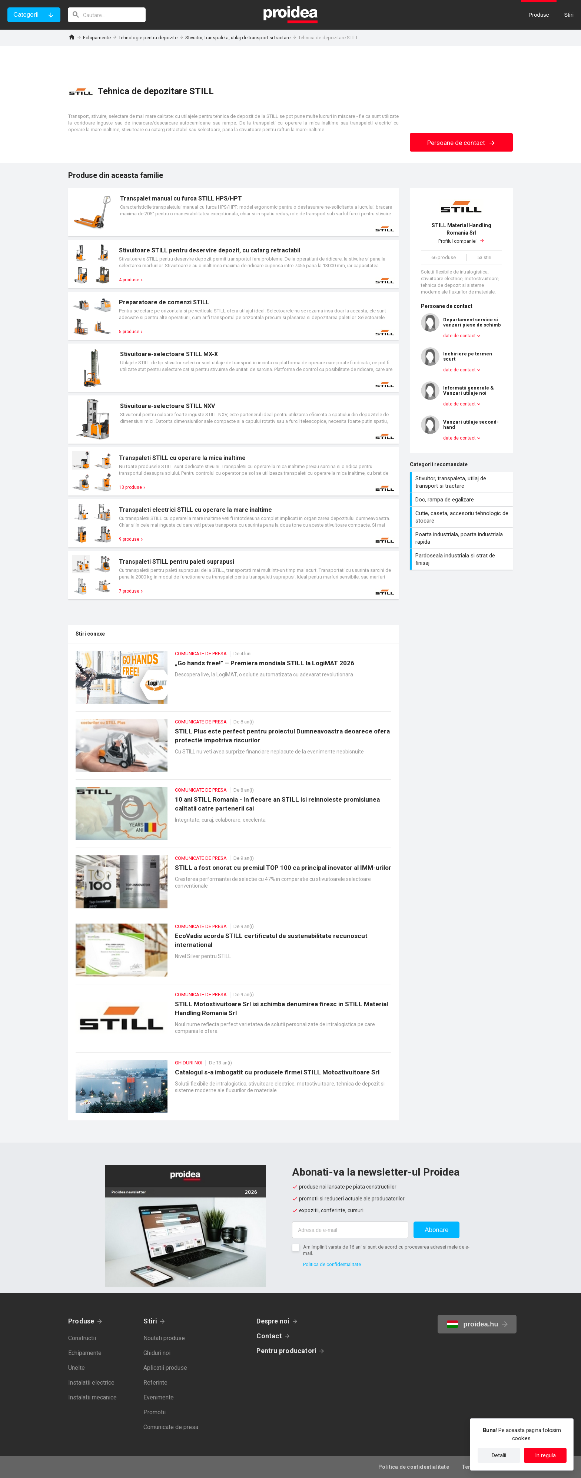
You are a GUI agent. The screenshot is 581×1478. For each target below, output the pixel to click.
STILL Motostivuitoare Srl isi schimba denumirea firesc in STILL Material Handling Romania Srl (233, 1022)
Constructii (82, 1338)
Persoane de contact (461, 142)
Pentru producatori (286, 1351)
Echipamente (97, 37)
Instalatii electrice (91, 1382)
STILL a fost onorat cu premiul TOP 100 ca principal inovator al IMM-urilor (233, 885)
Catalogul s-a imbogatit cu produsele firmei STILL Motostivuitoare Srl (233, 1090)
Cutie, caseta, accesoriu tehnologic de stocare (462, 517)
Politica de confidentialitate (332, 1264)
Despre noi (272, 1321)
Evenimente (158, 1397)
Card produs (233, 212)
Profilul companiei (461, 233)
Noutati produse (164, 1338)
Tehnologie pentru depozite (148, 37)
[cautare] (107, 14)
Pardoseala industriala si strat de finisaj (462, 559)
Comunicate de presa (170, 1427)
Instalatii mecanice (92, 1397)
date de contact (459, 335)
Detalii (499, 1455)
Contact (269, 1336)
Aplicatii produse (165, 1367)
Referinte (155, 1382)
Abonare (436, 1229)
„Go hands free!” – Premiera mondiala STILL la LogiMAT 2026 (233, 681)
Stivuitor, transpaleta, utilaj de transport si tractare (237, 37)
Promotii (154, 1412)
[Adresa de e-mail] (350, 1230)
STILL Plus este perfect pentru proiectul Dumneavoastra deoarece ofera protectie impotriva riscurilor (233, 749)
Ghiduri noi (156, 1352)
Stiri (150, 1321)
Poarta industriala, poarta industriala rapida (462, 538)
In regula (545, 1455)
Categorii (26, 14)
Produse (81, 1321)
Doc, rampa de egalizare (462, 499)
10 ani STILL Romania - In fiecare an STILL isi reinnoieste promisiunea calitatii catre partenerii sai (233, 817)
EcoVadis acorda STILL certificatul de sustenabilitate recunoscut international (233, 954)
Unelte (76, 1367)
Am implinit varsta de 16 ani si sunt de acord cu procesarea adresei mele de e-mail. (386, 1250)
